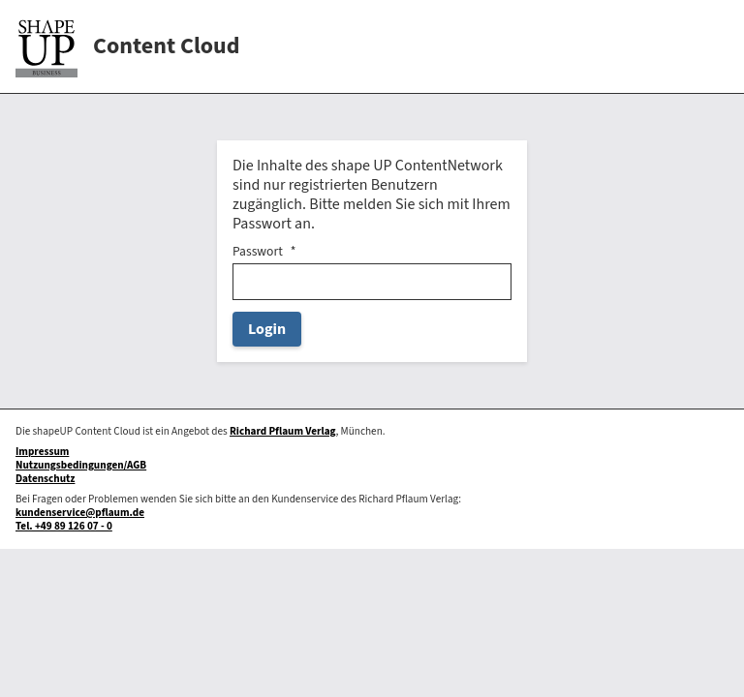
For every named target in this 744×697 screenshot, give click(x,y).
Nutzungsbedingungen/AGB (81, 465)
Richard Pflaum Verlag (283, 431)
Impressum (42, 451)
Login (267, 329)
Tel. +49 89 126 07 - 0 (64, 526)
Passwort (257, 251)
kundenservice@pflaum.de (80, 512)
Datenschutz (45, 478)
